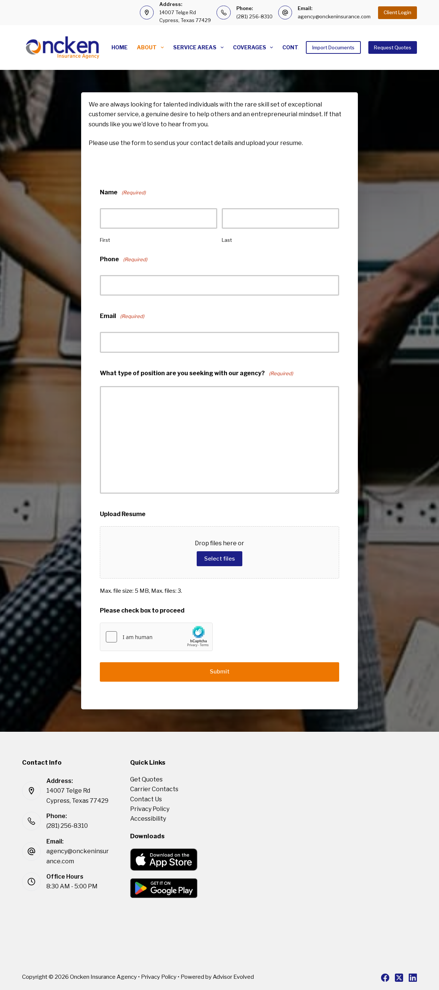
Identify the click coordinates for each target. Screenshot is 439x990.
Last (227, 240)
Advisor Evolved (233, 975)
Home (119, 47)
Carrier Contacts (154, 788)
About (152, 47)
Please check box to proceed (142, 610)
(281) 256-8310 (254, 16)
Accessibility (148, 817)
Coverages (254, 47)
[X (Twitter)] (399, 976)
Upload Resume (122, 514)
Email (122, 316)
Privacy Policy (149, 807)
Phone (123, 259)
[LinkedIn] (413, 976)
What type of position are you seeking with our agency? (196, 373)
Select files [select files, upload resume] (219, 558)
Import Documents (333, 47)
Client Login (397, 12)
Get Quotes (146, 778)
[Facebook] (385, 976)
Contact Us (146, 798)
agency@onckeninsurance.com (334, 16)
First (105, 240)
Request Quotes (392, 47)
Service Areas (200, 47)
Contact (296, 47)
